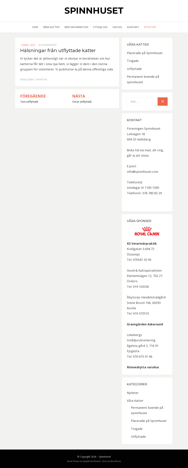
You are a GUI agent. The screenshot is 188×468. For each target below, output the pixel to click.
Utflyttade (134, 69)
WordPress (115, 461)
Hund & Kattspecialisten (144, 270)
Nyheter (150, 27)
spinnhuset (49, 44)
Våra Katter (51, 27)
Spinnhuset (94, 10)
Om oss (117, 27)
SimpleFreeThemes (92, 461)
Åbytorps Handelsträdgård (146, 297)
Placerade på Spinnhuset (145, 53)
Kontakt (133, 27)
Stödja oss (100, 27)
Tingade (133, 61)
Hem (35, 27)
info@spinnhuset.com (142, 172)
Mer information (76, 27)
